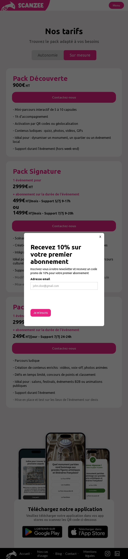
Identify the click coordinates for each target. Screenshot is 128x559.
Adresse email (40, 279)
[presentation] (60, 299)
